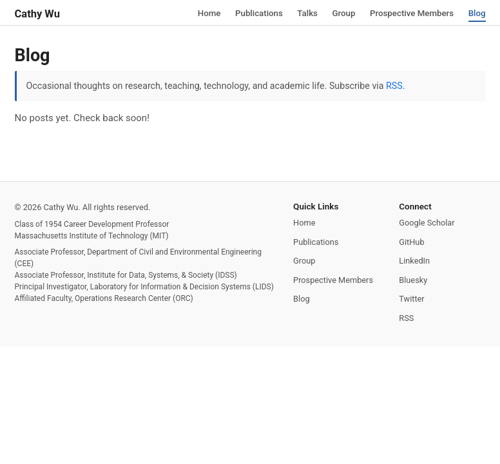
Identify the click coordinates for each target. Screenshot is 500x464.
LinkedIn (414, 261)
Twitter (411, 299)
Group (342, 13)
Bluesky (413, 280)
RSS (394, 86)
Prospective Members (411, 13)
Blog (476, 13)
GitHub (411, 242)
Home (206, 13)
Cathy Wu (37, 14)
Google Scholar (426, 222)
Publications (256, 13)
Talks (305, 13)
